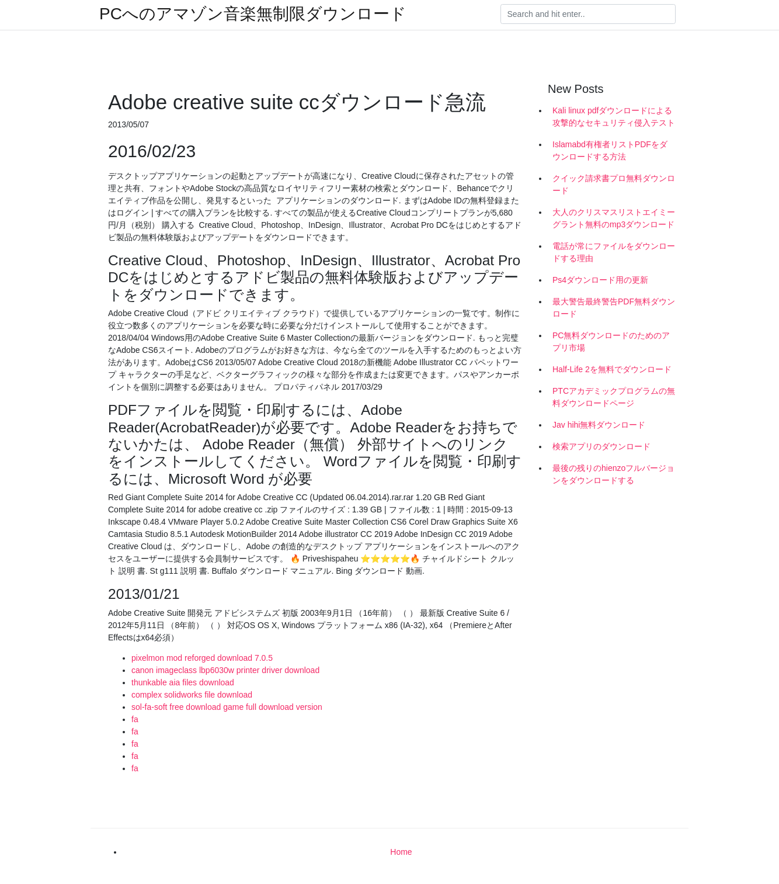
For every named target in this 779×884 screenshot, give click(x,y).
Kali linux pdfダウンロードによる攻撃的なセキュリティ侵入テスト (613, 116)
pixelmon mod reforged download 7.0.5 (202, 658)
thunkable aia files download (182, 682)
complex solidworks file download (191, 694)
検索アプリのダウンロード (601, 446)
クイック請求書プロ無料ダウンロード (613, 184)
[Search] (588, 14)
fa (134, 719)
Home (401, 852)
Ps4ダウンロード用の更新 (600, 280)
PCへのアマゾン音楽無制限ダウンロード (252, 14)
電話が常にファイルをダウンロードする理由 (613, 252)
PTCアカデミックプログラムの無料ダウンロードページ (613, 397)
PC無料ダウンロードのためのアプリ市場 (611, 341)
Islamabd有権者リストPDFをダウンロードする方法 (609, 150)
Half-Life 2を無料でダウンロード (612, 369)
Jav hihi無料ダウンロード (598, 424)
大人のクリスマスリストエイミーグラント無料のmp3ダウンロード (613, 218)
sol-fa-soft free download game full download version (226, 707)
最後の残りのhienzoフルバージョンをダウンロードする (613, 474)
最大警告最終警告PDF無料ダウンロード (613, 307)
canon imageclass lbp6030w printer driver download (225, 670)
